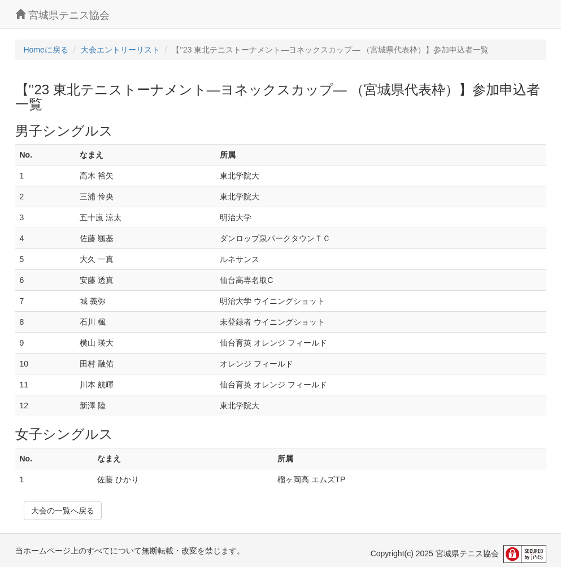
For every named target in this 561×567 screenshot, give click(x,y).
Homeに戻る (46, 49)
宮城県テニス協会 (62, 15)
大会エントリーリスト (120, 49)
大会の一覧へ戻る (62, 510)
